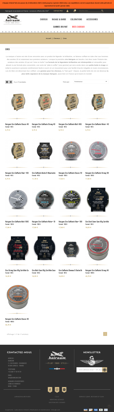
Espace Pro (58, 11)
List (11, 82)
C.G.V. (57, 397)
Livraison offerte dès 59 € (39, 11)
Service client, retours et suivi (91, 397)
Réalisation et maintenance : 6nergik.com (45, 410)
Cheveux (44, 19)
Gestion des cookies (57, 402)
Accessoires (92, 19)
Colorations (76, 19)
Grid (7, 82)
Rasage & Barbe (59, 19)
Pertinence (91, 81)
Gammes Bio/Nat (60, 26)
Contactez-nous (19, 352)
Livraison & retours (22, 397)
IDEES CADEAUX (78, 26)
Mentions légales (57, 400)
